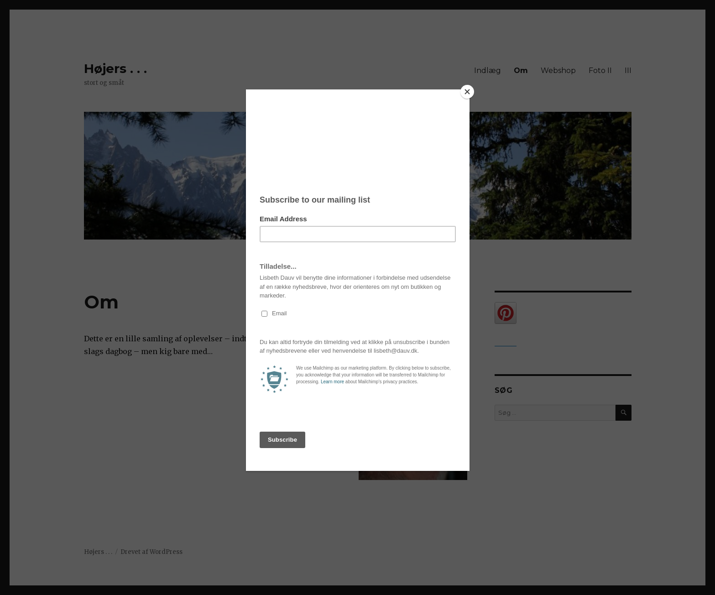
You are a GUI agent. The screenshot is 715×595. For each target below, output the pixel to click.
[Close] (467, 92)
